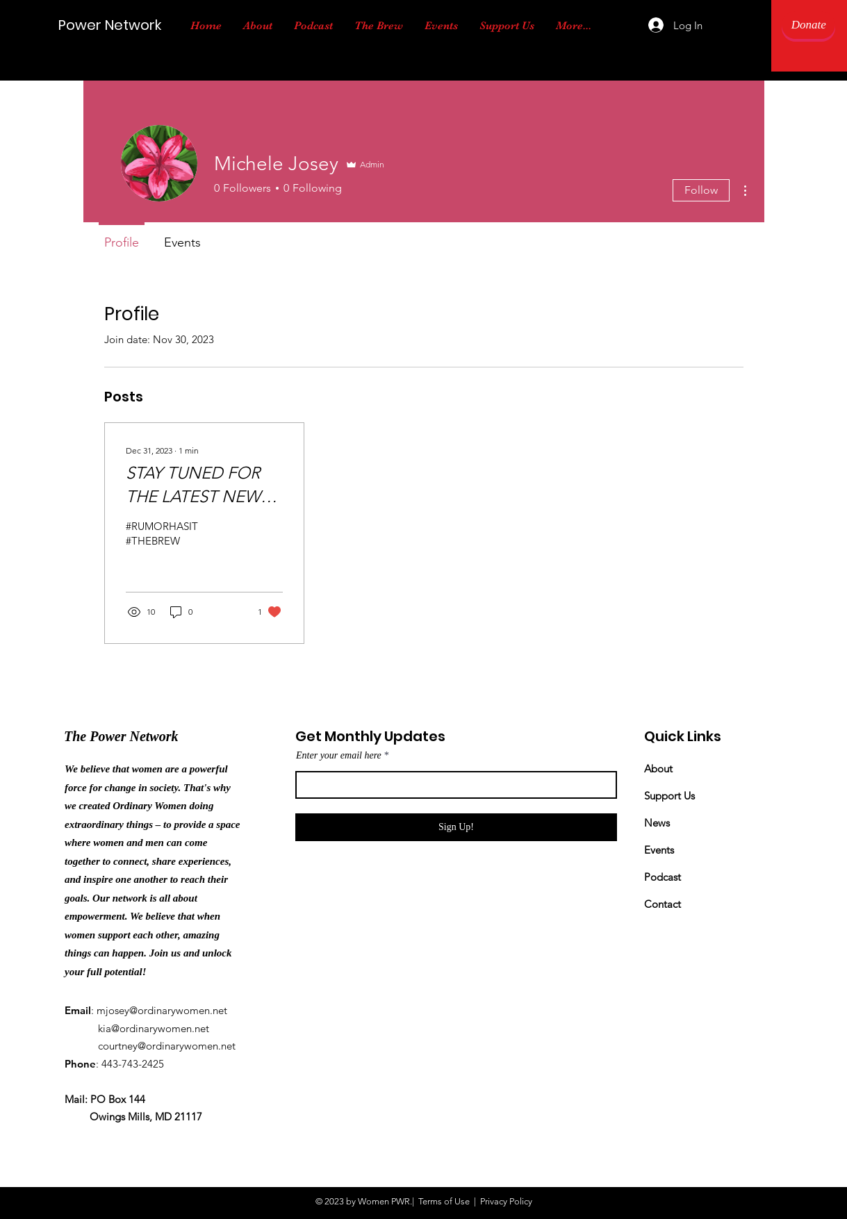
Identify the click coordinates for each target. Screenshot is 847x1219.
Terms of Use (444, 1201)
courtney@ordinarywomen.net (167, 1045)
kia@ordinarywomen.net (153, 1028)
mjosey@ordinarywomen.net (162, 1010)
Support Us (669, 795)
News (657, 822)
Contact (662, 904)
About (658, 768)
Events (659, 849)
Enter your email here (338, 756)
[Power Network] (120, 25)
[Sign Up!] (456, 827)
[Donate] (808, 25)
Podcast (662, 877)
